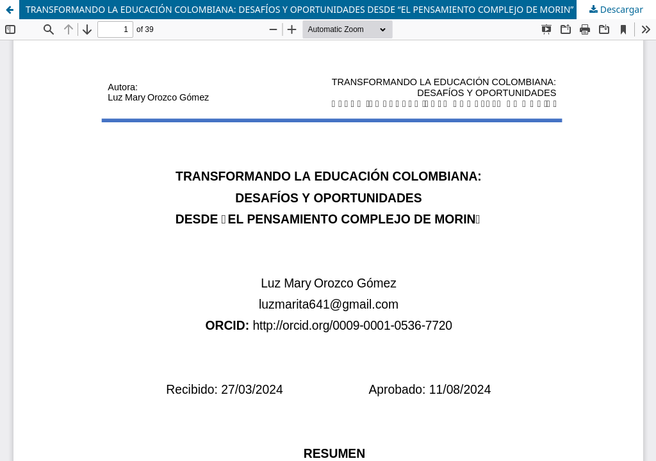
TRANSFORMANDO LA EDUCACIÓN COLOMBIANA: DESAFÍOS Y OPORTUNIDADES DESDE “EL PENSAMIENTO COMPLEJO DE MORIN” (299, 9)
